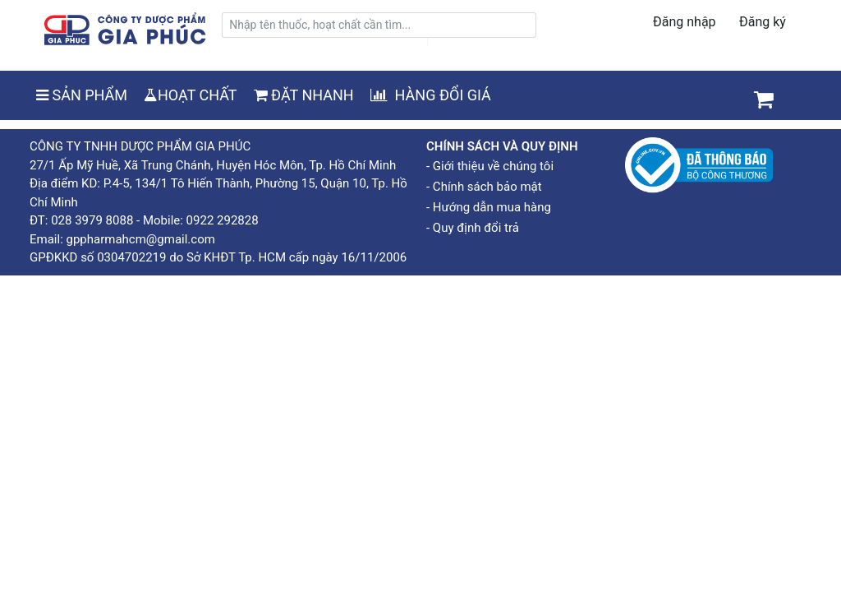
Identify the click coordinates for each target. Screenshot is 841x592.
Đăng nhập (684, 22)
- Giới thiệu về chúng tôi (490, 166)
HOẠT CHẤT (190, 95)
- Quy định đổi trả (472, 227)
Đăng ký (762, 22)
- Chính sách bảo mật (484, 186)
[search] (378, 25)
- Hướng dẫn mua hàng (488, 207)
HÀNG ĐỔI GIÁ (430, 95)
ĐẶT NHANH (304, 95)
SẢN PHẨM (81, 95)
